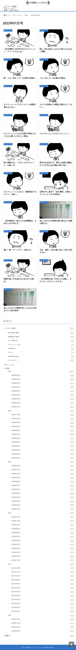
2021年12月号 (42, 568)
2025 (40, 372)
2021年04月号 (42, 600)
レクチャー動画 (10, 6)
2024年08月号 (42, 431)
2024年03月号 (42, 450)
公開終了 (38, 636)
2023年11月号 (42, 470)
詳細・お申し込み (11, 10)
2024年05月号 (42, 442)
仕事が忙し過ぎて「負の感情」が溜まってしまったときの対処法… (56, 192)
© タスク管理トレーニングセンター (32, 647)
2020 (40, 615)
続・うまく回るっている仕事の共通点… (20, 78)
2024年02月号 (42, 454)
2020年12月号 (42, 619)
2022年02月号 (42, 556)
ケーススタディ (40, 360)
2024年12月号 (42, 415)
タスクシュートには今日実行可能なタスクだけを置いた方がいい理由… (20, 134)
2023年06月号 (42, 490)
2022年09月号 (42, 529)
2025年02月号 (42, 403)
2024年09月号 (42, 427)
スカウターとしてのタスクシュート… (55, 133)
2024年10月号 (42, 423)
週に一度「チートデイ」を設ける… (18, 250)
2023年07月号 (42, 486)
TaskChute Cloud (40, 357)
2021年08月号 (42, 584)
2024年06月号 (42, 438)
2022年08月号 (42, 533)
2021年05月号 (42, 596)
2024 (40, 411)
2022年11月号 (42, 521)
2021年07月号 (42, 588)
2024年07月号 (42, 434)
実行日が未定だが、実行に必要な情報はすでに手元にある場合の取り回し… (56, 163)
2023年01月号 (42, 509)
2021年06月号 (42, 592)
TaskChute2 (40, 349)
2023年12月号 (42, 466)
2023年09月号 (42, 478)
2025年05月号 (42, 391)
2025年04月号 (42, 395)
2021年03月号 (42, 604)
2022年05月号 (42, 545)
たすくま (40, 353)
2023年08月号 (42, 482)
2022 (40, 513)
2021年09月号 (42, 580)
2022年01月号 (42, 560)
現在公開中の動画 (40, 333)
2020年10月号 (42, 627)
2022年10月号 (42, 525)
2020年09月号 (42, 631)
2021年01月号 (42, 611)
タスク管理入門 (40, 341)
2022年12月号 (42, 517)
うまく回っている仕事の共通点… (53, 78)
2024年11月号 (42, 419)
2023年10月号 (42, 474)
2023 (40, 462)
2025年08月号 (42, 379)
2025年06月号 (42, 387)
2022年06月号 (42, 541)
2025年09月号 (42, 375)
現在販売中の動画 (40, 337)
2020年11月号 (42, 623)
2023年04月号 (42, 497)
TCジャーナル (9, 8)
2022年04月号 (42, 549)
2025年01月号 (42, 407)
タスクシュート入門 (40, 345)
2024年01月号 (42, 458)
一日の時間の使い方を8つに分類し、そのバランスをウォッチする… (56, 280)
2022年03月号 (42, 552)
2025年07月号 (42, 383)
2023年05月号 (42, 493)
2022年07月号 (42, 537)
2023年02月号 (42, 505)
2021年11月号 (42, 572)
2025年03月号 (42, 399)
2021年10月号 (42, 576)
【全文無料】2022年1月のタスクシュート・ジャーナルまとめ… (20, 50)
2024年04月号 (42, 446)
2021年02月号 (42, 608)
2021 (40, 564)
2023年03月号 (42, 501)
